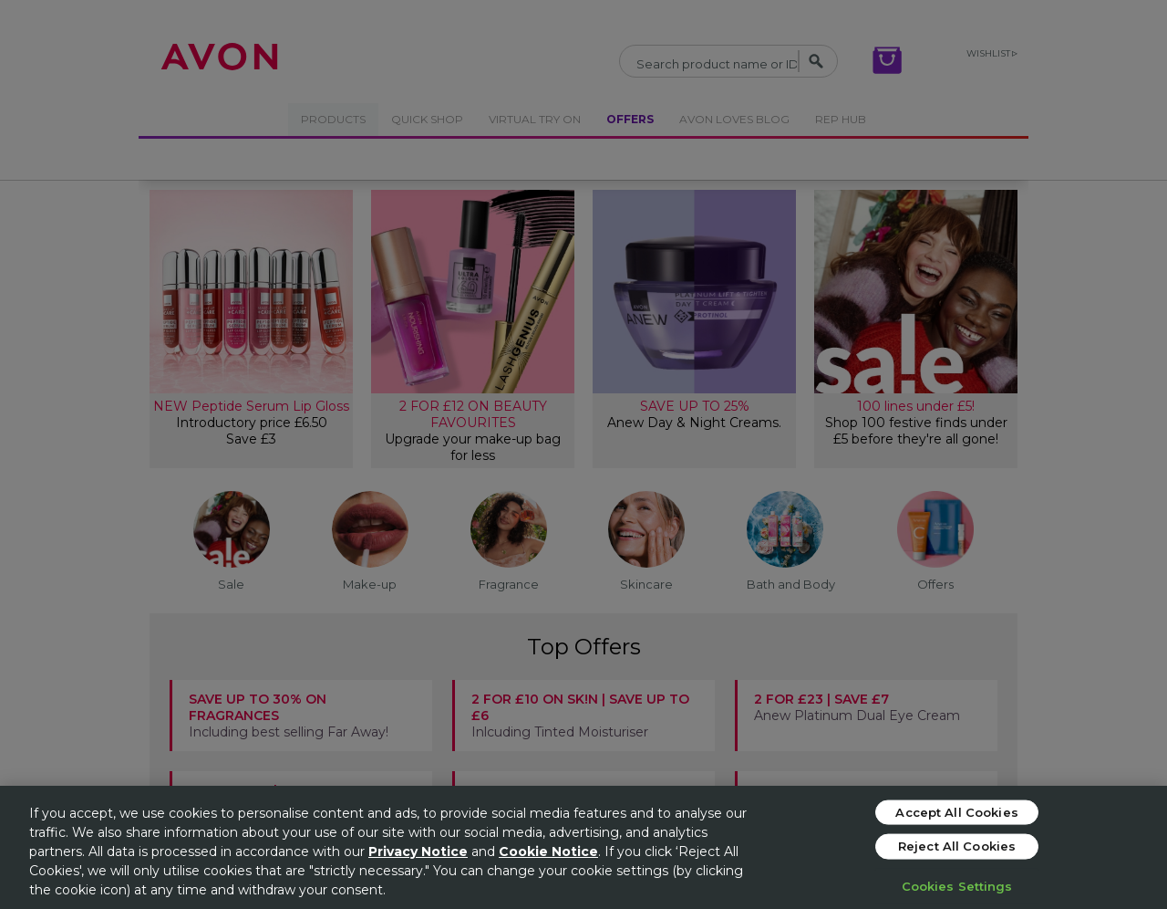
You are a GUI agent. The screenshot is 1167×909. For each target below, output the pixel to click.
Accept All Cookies (956, 811)
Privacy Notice (418, 851)
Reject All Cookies (957, 846)
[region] (583, 847)
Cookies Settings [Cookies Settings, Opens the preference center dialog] (957, 885)
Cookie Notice (548, 851)
